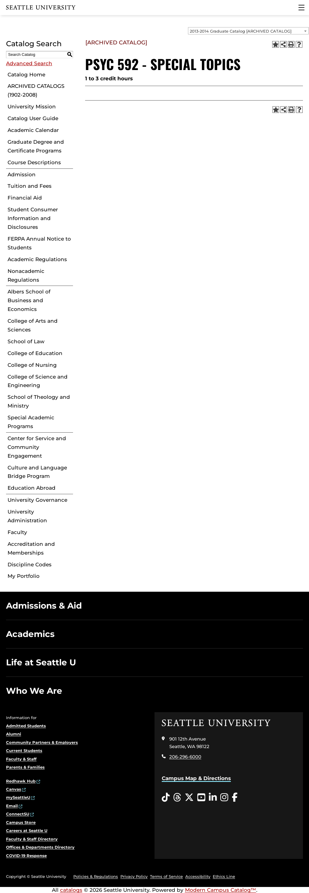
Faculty (17, 532)
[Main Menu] (301, 7)
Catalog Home (26, 75)
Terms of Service (166, 876)
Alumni (13, 733)
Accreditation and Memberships (31, 548)
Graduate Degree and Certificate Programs (36, 146)
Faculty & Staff (21, 759)
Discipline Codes (30, 565)
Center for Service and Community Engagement (37, 447)
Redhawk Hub (21, 781)
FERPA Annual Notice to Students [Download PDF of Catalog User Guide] (39, 243)
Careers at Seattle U (26, 830)
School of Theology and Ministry (39, 401)
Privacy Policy (134, 876)
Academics (30, 634)
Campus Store (21, 822)
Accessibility (197, 876)
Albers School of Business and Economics (29, 300)
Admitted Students (26, 725)
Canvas (13, 789)
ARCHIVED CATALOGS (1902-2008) (36, 90)
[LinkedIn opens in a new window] (213, 797)
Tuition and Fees (30, 186)
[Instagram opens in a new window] (224, 797)
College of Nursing (32, 365)
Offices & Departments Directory (40, 847)
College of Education (35, 353)
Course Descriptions (34, 162)
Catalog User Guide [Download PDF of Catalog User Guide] (33, 118)
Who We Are (34, 691)
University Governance (37, 500)
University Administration (27, 516)
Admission (22, 174)
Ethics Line (224, 876)
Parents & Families (25, 767)
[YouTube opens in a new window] (201, 797)
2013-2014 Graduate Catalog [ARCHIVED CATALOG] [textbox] (240, 31)
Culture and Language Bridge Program (37, 472)
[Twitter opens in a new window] (189, 797)
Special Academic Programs (31, 421)
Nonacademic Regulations (26, 275)
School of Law (26, 341)
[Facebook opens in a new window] (234, 797)
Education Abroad (32, 488)
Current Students (24, 750)
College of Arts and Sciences (33, 325)
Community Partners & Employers (42, 742)
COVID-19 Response (26, 855)
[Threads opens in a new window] (177, 797)
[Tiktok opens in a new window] (166, 797)
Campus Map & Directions (196, 778)
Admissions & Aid (44, 605)
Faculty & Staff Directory (32, 839)
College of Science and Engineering (38, 381)
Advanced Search (29, 63)
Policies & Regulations (95, 876)
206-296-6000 (185, 757)
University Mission (32, 107)
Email (12, 805)
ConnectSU (17, 813)
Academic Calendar (33, 130)
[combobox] (248, 30)
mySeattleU (18, 797)
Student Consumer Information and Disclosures (33, 218)
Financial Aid (25, 198)
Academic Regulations (37, 259)
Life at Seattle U (41, 662)
